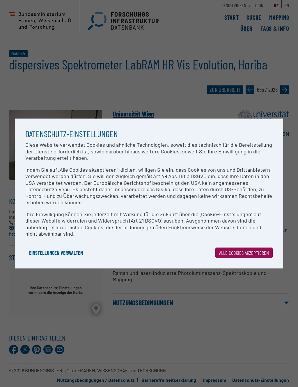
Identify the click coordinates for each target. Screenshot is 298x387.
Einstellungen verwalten (56, 253)
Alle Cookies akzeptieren (244, 253)
